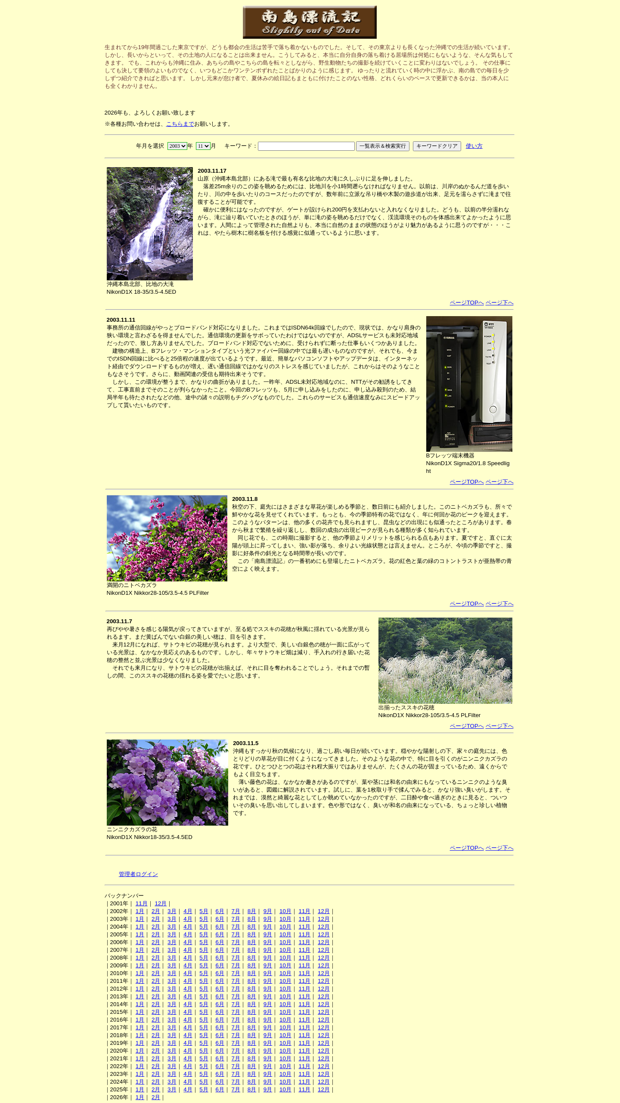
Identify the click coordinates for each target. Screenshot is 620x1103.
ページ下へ (500, 302)
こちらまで (180, 124)
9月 (268, 911)
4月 (187, 911)
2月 (156, 911)
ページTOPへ (467, 302)
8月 (252, 911)
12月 (161, 903)
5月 (203, 911)
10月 (285, 911)
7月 (236, 911)
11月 (142, 903)
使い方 (474, 146)
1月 (140, 911)
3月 (171, 911)
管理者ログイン (138, 874)
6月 (219, 911)
